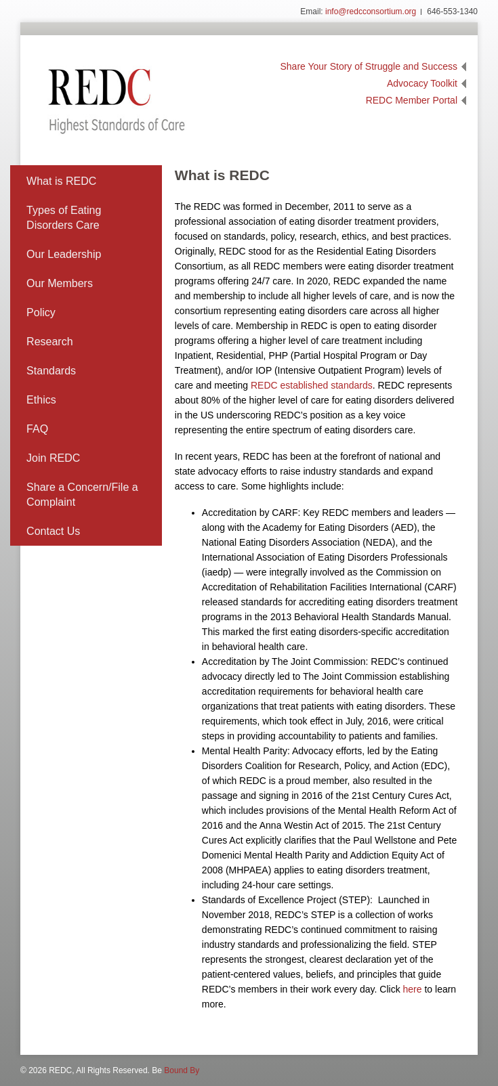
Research (49, 341)
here (412, 989)
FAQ (37, 429)
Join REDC (53, 458)
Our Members (59, 283)
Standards (51, 370)
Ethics (41, 400)
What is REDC (61, 181)
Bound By (181, 1070)
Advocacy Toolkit (422, 83)
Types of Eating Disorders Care (63, 217)
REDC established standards (312, 385)
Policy (41, 312)
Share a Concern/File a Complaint (82, 494)
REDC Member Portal (411, 100)
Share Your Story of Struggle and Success (369, 66)
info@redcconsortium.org (370, 11)
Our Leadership (63, 254)
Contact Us (53, 531)
